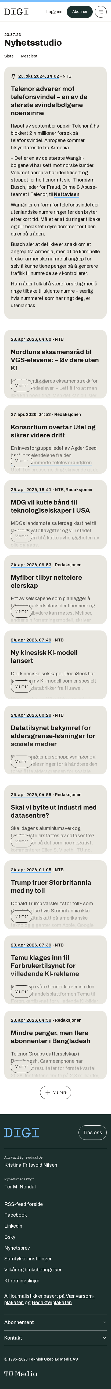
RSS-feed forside (23, 1204)
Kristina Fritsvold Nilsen (30, 1165)
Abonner (79, 12)
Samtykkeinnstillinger (28, 1258)
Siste (9, 56)
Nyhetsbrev (17, 1248)
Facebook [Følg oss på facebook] (15, 1215)
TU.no (84, 850)
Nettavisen (66, 194)
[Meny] (101, 12)
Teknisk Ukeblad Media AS (53, 1359)
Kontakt (55, 1338)
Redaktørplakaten (52, 1302)
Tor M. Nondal (20, 1186)
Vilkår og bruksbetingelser (33, 1269)
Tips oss (92, 1132)
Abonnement (55, 1322)
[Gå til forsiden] (16, 12)
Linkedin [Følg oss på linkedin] (13, 1226)
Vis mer (21, 386)
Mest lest (29, 56)
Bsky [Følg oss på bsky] (9, 1237)
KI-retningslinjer (21, 1280)
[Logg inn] (54, 12)
